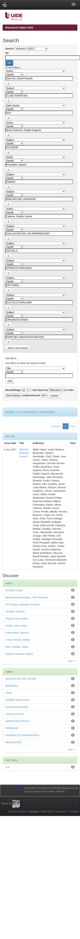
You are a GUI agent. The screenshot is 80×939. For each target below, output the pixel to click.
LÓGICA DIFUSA (14, 714)
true (7, 767)
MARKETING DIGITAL (17, 721)
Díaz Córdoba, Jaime (16, 646)
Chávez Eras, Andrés (16, 618)
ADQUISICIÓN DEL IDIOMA (20, 678)
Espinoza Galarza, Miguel (19, 654)
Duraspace (60, 811)
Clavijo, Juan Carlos (16, 625)
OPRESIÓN (11, 728)
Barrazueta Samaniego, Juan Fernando (26, 597)
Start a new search (18, 348)
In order (69, 390)
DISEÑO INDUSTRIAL (17, 700)
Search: (9, 48)
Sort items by (40, 390)
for (7, 53)
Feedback (73, 811)
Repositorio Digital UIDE (19, 27)
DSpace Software (17, 811)
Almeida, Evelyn (14, 590)
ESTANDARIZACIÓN (16, 707)
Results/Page (13, 390)
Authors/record (31, 395)
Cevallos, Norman (15, 611)
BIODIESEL (11, 685)
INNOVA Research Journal (24, 453)
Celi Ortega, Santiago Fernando (22, 604)
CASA (8, 692)
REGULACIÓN (13, 742)
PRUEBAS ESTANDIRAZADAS (22, 735)
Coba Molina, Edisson (17, 632)
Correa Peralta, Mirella (17, 639)
